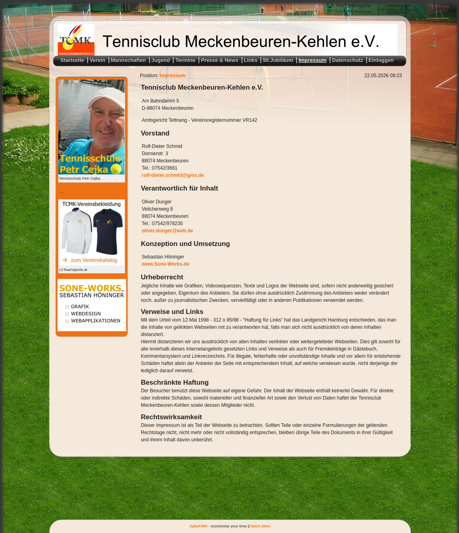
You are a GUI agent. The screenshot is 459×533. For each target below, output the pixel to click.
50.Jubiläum (278, 60)
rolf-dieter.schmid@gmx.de (173, 175)
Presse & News (219, 60)
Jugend (161, 60)
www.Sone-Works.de (165, 264)
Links (251, 60)
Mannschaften (128, 60)
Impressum (312, 60)
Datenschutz (347, 60)
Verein (97, 60)
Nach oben (260, 526)
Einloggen (381, 60)
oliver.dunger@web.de (167, 231)
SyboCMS (198, 526)
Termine (185, 60)
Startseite (72, 60)
